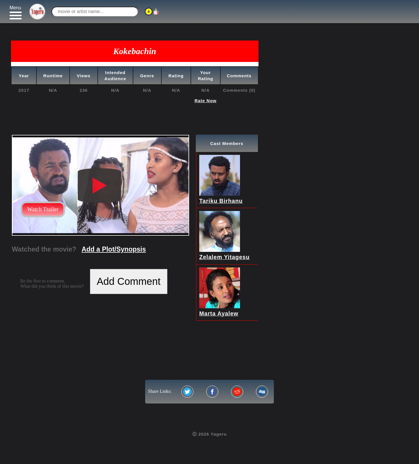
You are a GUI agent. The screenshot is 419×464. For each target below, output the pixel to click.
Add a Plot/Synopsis (114, 249)
